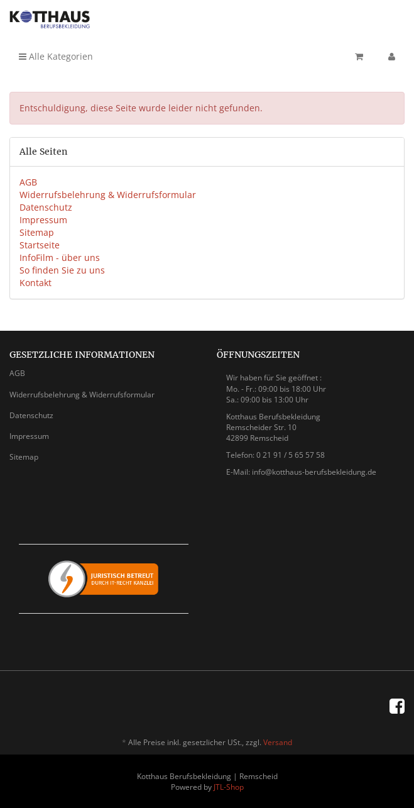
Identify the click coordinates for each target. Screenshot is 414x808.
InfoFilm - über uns (59, 257)
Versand (277, 742)
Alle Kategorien (56, 56)
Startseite (39, 245)
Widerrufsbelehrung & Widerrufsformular (107, 195)
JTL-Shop (229, 787)
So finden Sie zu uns (62, 270)
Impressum (43, 220)
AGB (28, 182)
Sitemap (36, 232)
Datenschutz (45, 207)
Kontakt (35, 283)
